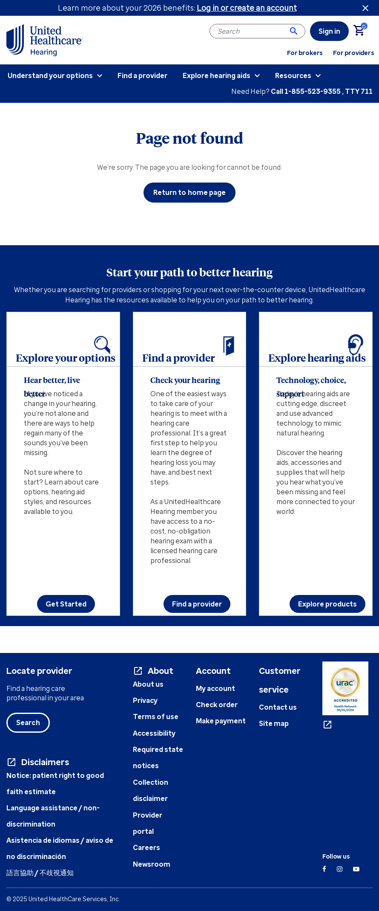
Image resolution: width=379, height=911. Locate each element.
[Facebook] (324, 869)
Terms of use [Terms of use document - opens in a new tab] (155, 716)
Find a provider (197, 604)
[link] (329, 31)
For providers (353, 53)
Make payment (221, 720)
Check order (217, 704)
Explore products (327, 604)
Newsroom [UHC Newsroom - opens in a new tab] (151, 864)
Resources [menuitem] (293, 75)
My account (215, 688)
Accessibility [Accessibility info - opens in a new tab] (154, 733)
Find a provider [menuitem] (142, 75)
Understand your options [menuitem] (50, 75)
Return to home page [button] (189, 192)
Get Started (66, 604)
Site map (274, 723)
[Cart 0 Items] (363, 31)
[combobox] (257, 31)
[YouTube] (356, 869)
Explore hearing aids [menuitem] (216, 75)
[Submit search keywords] (294, 31)
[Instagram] (339, 869)
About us (148, 684)
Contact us (278, 707)
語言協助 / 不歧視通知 (40, 872)
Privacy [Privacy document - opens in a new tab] (145, 700)
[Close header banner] (365, 8)
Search (28, 722)
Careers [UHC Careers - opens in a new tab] (146, 847)
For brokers (305, 53)
